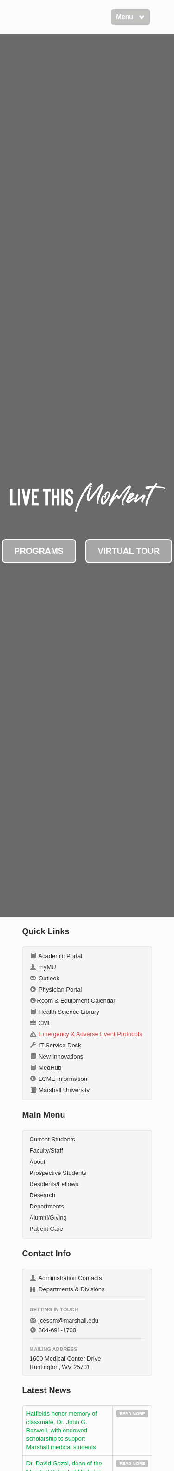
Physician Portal (56, 989)
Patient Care (46, 1228)
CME (41, 1022)
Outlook (44, 978)
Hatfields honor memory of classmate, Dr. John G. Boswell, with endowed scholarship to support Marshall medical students (61, 1430)
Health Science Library (64, 1011)
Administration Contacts (66, 1278)
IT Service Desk (55, 1045)
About (37, 1161)
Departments (47, 1206)
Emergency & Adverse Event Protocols (86, 1034)
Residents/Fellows (54, 1184)
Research (43, 1195)
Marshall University (60, 1089)
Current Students (52, 1139)
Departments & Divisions (67, 1289)
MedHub (46, 1067)
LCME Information (58, 1078)
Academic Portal (56, 955)
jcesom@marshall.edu (64, 1320)
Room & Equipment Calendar (73, 1000)
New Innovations (57, 1056)
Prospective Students (58, 1172)
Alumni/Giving (48, 1217)
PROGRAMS (39, 551)
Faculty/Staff (46, 1150)
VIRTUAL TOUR (129, 551)
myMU (43, 967)
